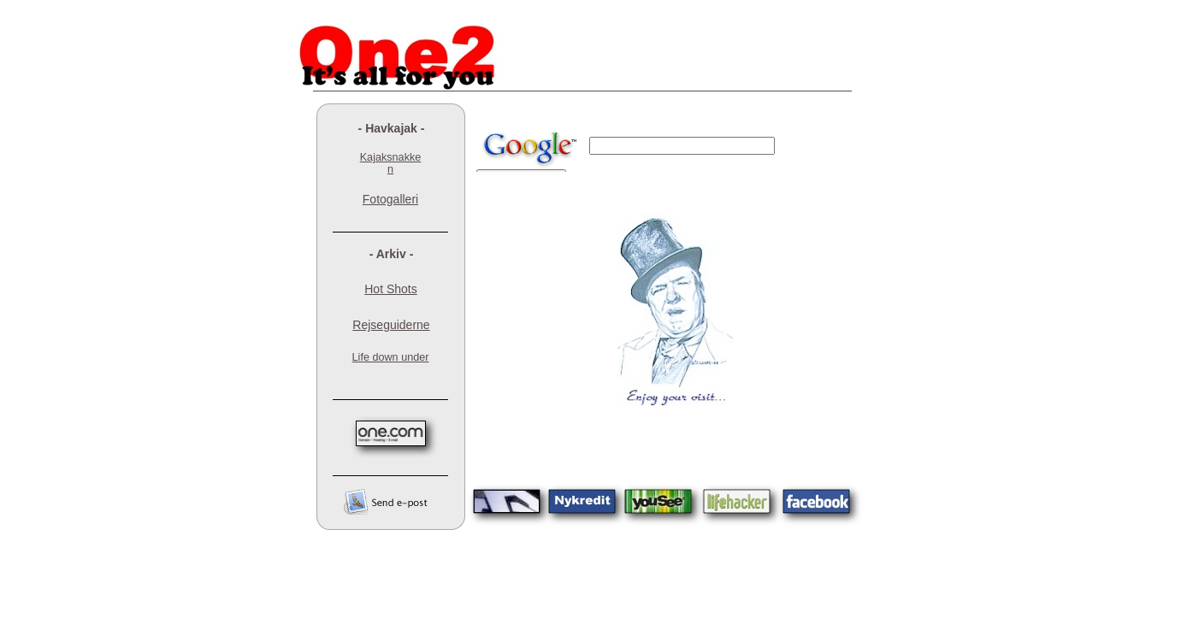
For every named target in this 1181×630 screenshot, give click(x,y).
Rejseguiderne (390, 325)
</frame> (665, 146)
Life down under (390, 357)
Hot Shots (390, 289)
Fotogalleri (390, 199)
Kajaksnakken (391, 163)
